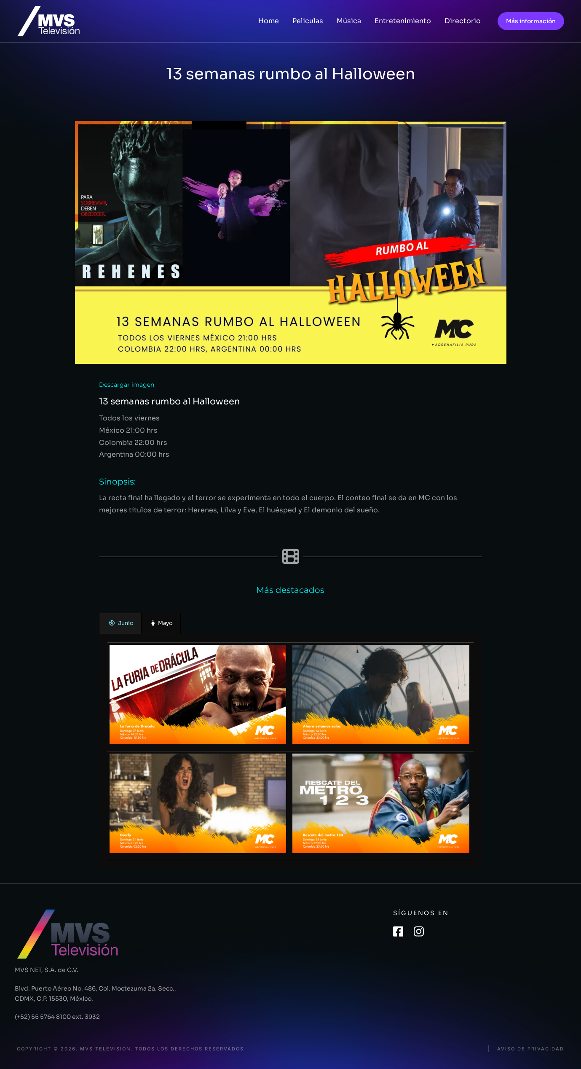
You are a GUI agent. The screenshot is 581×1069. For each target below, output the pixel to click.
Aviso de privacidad (530, 1049)
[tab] (120, 623)
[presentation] (120, 623)
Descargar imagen (126, 384)
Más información (531, 21)
